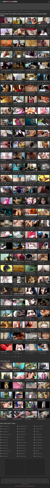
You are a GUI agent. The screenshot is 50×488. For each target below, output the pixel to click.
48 (15, 356)
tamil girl (27, 11)
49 (18, 356)
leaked (9, 11)
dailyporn (10, 1)
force (21, 11)
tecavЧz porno (34, 11)
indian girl (15, 11)
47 (13, 356)
